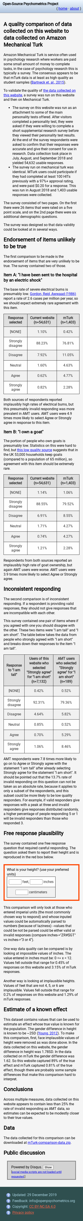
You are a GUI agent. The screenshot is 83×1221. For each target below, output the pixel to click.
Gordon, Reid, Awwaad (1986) (53, 294)
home (62, 8)
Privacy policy (23, 1212)
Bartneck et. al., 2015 (47, 82)
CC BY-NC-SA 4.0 (42, 1206)
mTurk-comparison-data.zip (49, 1143)
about (74, 8)
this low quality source (34, 450)
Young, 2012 (48, 1033)
